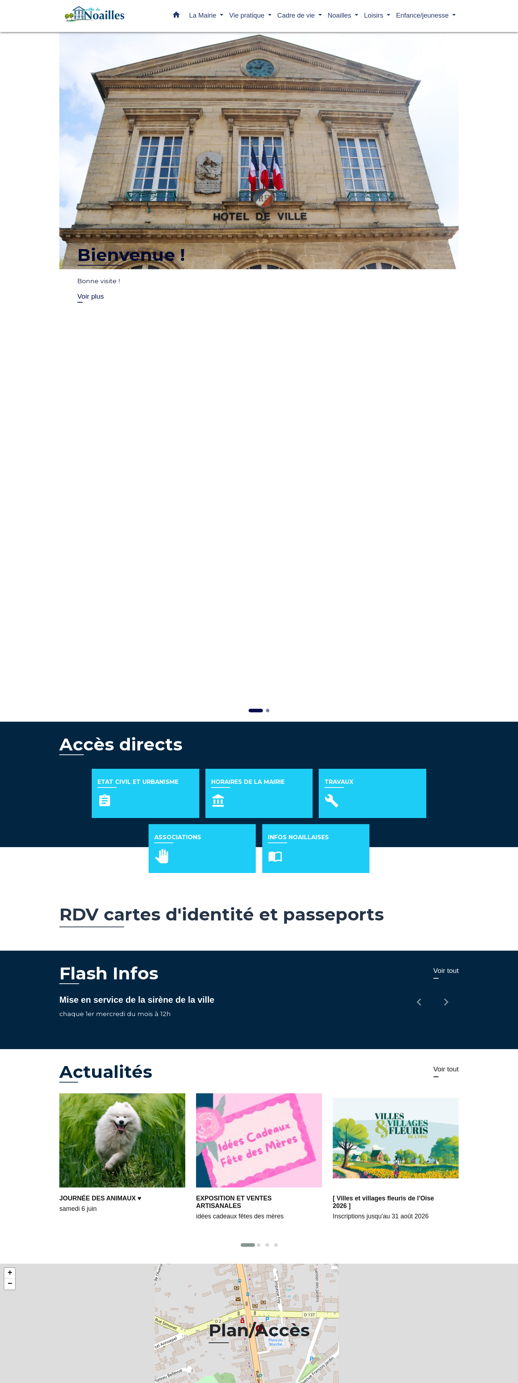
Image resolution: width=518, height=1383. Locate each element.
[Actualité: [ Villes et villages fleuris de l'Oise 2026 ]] (396, 1113)
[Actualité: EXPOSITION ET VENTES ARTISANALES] (259, 1113)
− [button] (10, 1237)
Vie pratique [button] (247, 15)
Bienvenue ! (131, 254)
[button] (176, 16)
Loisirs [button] (374, 15)
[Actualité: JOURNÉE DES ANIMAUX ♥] (122, 1109)
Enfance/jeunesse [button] (423, 15)
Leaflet (510, 1357)
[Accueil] (104, 16)
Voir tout (446, 923)
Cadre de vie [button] (297, 15)
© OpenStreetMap (22, 1356)
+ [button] (10, 1226)
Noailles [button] (340, 15)
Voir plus (90, 296)
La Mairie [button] (203, 15)
